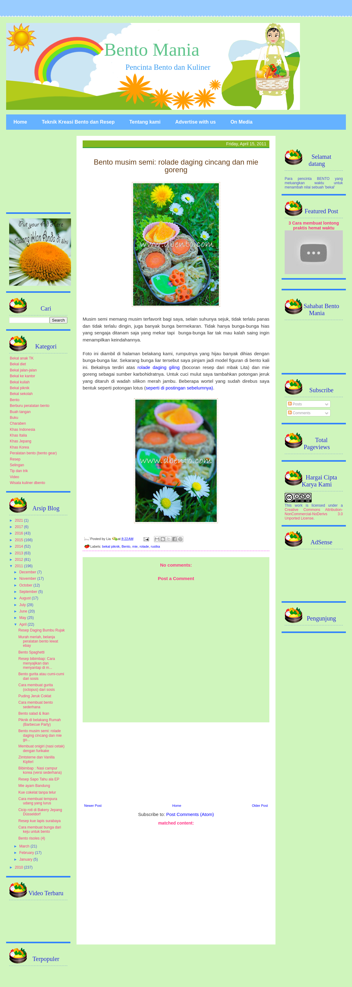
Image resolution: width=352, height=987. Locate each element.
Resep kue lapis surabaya (39, 821)
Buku (14, 417)
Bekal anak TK (22, 358)
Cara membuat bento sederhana (35, 704)
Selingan (17, 465)
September (28, 592)
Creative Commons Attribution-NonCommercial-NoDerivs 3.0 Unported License (314, 514)
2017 (19, 527)
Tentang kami (144, 122)
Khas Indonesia (22, 429)
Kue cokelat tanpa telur (37, 792)
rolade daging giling (157, 367)
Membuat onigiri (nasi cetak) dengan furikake (41, 748)
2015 (19, 540)
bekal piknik (111, 546)
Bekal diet (18, 364)
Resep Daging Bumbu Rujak (41, 630)
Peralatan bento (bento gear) (33, 453)
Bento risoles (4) (31, 838)
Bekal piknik (19, 388)
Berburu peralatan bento (29, 406)
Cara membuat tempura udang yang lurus (37, 801)
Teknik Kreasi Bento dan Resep (78, 122)
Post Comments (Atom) (190, 814)
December (28, 572)
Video (14, 477)
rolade (144, 546)
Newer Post (93, 805)
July (23, 605)
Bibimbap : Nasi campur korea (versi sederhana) (40, 770)
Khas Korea (19, 447)
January (26, 859)
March (25, 846)
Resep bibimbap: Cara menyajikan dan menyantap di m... (36, 663)
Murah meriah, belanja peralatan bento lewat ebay (38, 641)
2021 (19, 520)
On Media (241, 122)
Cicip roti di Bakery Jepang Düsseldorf (40, 812)
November (28, 578)
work (298, 505)
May (23, 618)
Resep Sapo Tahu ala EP (38, 779)
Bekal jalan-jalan (23, 370)
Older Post (260, 805)
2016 (19, 533)
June (23, 611)
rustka (155, 546)
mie (135, 546)
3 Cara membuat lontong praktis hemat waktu (314, 225)
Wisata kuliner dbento (27, 483)
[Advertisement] (176, 762)
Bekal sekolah (21, 394)
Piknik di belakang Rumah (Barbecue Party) (39, 722)
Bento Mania (152, 49)
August (25, 598)
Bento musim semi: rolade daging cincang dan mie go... (40, 735)
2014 (19, 546)
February (27, 853)
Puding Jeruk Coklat (34, 696)
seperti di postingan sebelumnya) (179, 387)
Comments (299, 413)
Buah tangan (20, 412)
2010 (19, 867)
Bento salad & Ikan (33, 713)
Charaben (18, 423)
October (26, 585)
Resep (15, 459)
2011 (19, 566)
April (23, 624)
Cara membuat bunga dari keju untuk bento (39, 829)
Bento (126, 546)
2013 (19, 553)
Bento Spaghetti (31, 652)
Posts (295, 404)
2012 (19, 559)
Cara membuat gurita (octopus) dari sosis (36, 687)
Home (20, 122)
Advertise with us (195, 122)
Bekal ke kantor (22, 376)
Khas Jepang (20, 441)
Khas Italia (18, 435)
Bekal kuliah (20, 382)
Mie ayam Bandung (34, 786)
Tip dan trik (19, 471)
